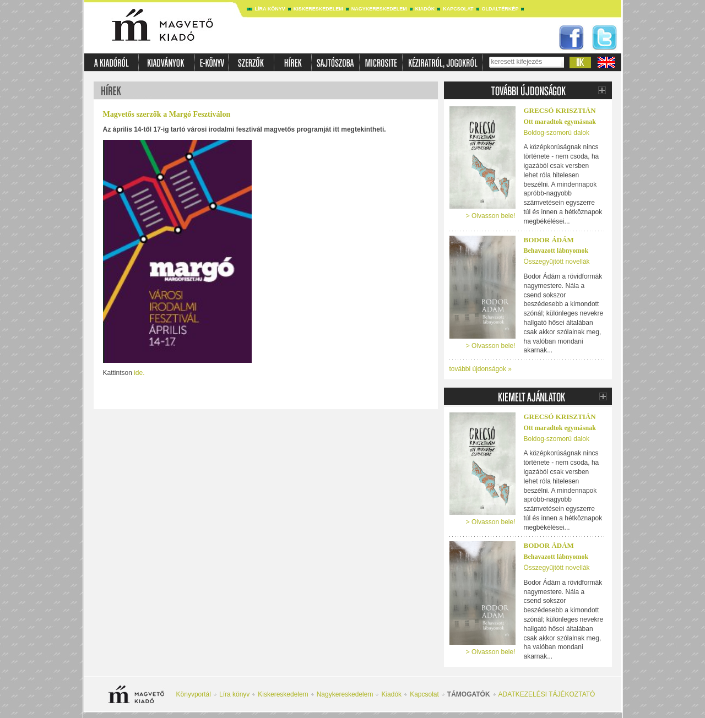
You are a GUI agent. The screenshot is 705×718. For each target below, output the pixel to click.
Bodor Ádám (549, 240)
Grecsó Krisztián (560, 110)
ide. (139, 373)
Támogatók (468, 694)
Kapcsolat (458, 9)
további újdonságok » (480, 369)
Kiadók (425, 9)
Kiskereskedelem (318, 9)
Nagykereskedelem (379, 9)
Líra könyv (270, 9)
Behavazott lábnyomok (556, 250)
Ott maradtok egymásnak (560, 122)
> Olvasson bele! (491, 216)
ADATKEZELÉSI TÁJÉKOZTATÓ (546, 694)
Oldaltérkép (500, 9)
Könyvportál (193, 694)
